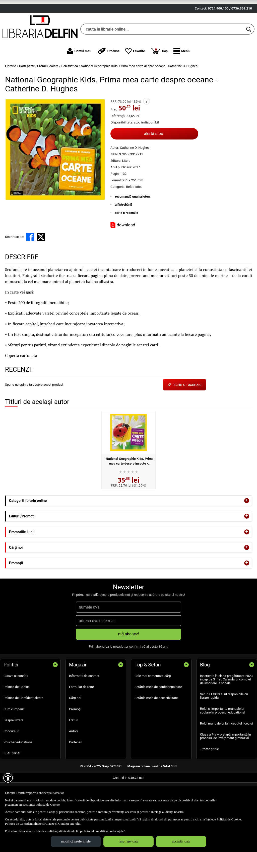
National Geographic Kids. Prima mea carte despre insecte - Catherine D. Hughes (130, 492)
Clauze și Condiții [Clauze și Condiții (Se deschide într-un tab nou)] (57, 823)
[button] (181, 80)
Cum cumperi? (14, 738)
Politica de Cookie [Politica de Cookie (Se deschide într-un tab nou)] (48, 804)
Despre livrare (13, 749)
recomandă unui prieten (132, 225)
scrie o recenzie (126, 242)
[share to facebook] (30, 266)
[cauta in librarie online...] (161, 58)
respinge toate (128, 841)
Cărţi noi (75, 727)
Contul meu (79, 80)
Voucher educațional (18, 771)
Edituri (73, 749)
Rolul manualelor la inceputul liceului (226, 752)
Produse (108, 80)
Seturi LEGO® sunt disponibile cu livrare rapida (224, 725)
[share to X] (41, 266)
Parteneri (75, 771)
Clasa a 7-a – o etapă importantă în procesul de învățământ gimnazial (225, 765)
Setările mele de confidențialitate (158, 716)
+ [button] (246, 529)
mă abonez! (128, 663)
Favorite (135, 80)
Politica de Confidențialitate (23, 727)
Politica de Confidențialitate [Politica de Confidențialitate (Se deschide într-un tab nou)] (23, 823)
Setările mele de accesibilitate (156, 727)
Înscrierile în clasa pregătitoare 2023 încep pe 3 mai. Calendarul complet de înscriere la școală (226, 708)
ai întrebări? (123, 234)
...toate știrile (209, 778)
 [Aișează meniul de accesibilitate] (8, 777)
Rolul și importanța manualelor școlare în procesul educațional (222, 739)
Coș (159, 79)
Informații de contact (84, 705)
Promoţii (75, 738)
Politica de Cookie (17, 716)
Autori (73, 760)
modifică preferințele (76, 841)
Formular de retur (81, 716)
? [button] (146, 130)
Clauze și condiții (16, 705)
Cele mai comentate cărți (153, 705)
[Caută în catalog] (248, 58)
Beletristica (134, 216)
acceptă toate (181, 841)
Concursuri (11, 760)
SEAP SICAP (12, 782)
